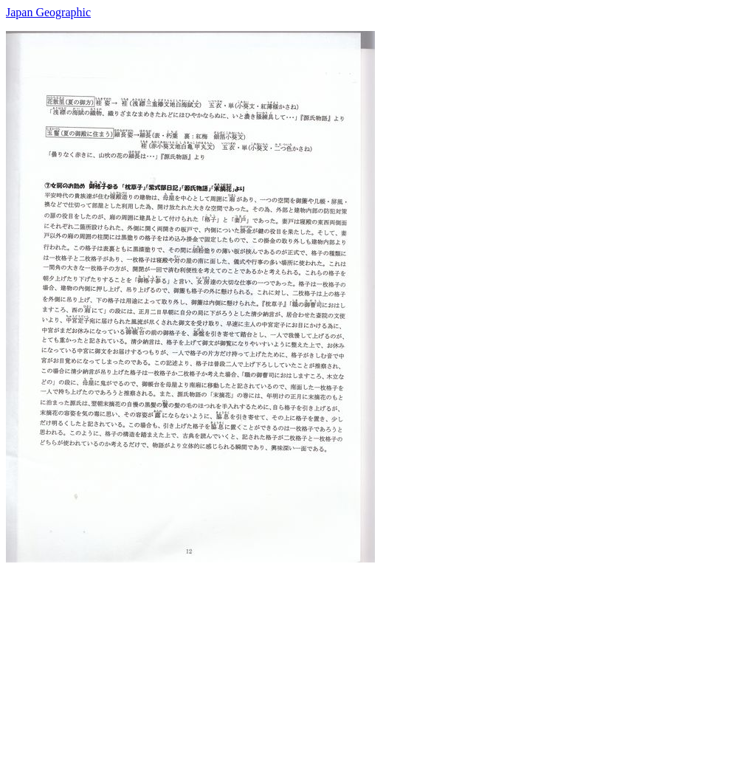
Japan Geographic (48, 12)
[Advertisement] (377, 665)
